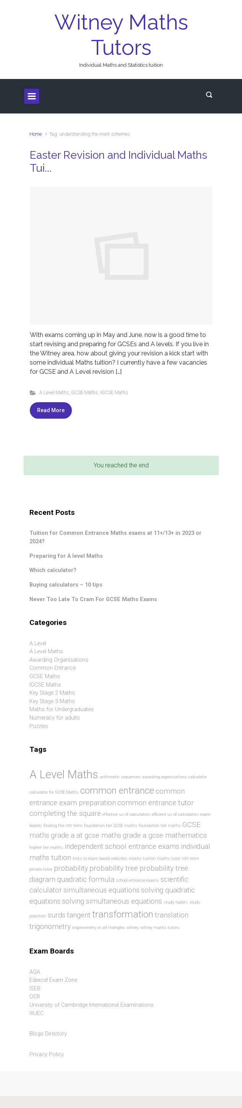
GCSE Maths (84, 392)
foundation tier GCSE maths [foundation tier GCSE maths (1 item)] (110, 825)
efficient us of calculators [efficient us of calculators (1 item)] (175, 814)
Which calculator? (52, 570)
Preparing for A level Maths (66, 556)
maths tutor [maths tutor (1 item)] (168, 858)
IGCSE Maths (114, 392)
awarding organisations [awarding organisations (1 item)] (164, 776)
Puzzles (38, 726)
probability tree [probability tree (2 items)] (113, 868)
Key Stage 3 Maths (52, 701)
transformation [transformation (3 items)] (122, 914)
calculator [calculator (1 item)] (197, 776)
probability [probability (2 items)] (71, 868)
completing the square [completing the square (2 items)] (65, 813)
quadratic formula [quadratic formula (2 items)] (85, 879)
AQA (34, 972)
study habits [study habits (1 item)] (176, 902)
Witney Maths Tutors (121, 35)
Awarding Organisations (58, 660)
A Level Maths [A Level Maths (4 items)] (63, 774)
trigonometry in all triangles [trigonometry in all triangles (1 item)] (98, 927)
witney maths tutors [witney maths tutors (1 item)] (159, 927)
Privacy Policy (46, 1054)
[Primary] (32, 96)
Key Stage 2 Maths (52, 693)
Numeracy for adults (54, 718)
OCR (34, 996)
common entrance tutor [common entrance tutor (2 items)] (155, 802)
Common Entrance (52, 668)
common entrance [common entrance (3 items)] (117, 790)
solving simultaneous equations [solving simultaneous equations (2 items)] (112, 901)
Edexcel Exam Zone (53, 980)
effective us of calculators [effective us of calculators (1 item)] (126, 814)
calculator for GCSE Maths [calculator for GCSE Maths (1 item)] (54, 792)
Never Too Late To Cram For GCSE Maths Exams (93, 599)
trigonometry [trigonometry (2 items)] (50, 926)
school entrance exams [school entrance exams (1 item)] (137, 880)
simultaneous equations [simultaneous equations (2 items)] (101, 890)
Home (35, 134)
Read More (51, 410)
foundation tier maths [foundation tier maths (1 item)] (160, 825)
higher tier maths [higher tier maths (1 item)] (46, 847)
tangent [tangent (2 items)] (79, 915)
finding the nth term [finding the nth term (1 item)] (63, 825)
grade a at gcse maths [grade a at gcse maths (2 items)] (86, 835)
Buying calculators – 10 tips (65, 585)
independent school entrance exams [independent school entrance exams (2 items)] (122, 846)
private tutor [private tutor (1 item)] (40, 869)
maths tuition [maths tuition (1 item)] (142, 858)
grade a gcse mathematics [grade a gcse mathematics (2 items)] (165, 835)
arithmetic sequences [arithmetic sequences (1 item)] (120, 776)
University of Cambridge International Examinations (91, 1005)
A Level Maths (54, 392)
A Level (37, 643)
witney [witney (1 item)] (133, 927)
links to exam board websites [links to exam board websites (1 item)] (100, 858)
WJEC (36, 1013)
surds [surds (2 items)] (56, 915)
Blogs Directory (48, 1034)
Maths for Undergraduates (61, 709)
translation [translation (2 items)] (171, 915)
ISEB (35, 988)
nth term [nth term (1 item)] (190, 858)
